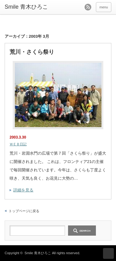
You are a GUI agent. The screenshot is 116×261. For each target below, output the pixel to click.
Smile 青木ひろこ (37, 253)
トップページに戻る (24, 211)
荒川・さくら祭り (32, 52)
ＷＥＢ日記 (18, 144)
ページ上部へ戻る (108, 253)
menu (103, 7)
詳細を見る (23, 190)
